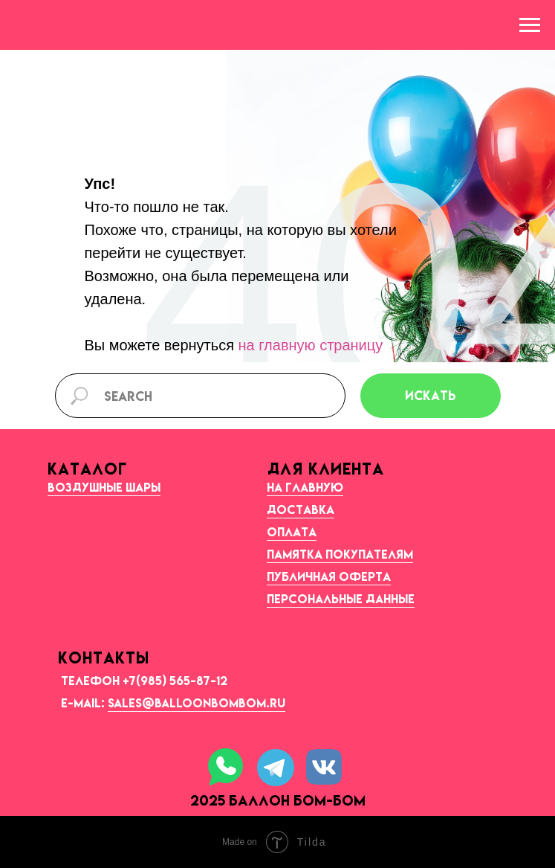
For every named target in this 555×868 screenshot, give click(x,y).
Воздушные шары (104, 487)
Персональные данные (341, 599)
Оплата (292, 532)
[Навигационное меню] (529, 25)
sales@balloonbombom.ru (196, 703)
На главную (305, 487)
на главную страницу (310, 345)
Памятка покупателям (340, 554)
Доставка (300, 509)
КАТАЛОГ (87, 468)
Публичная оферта (329, 576)
